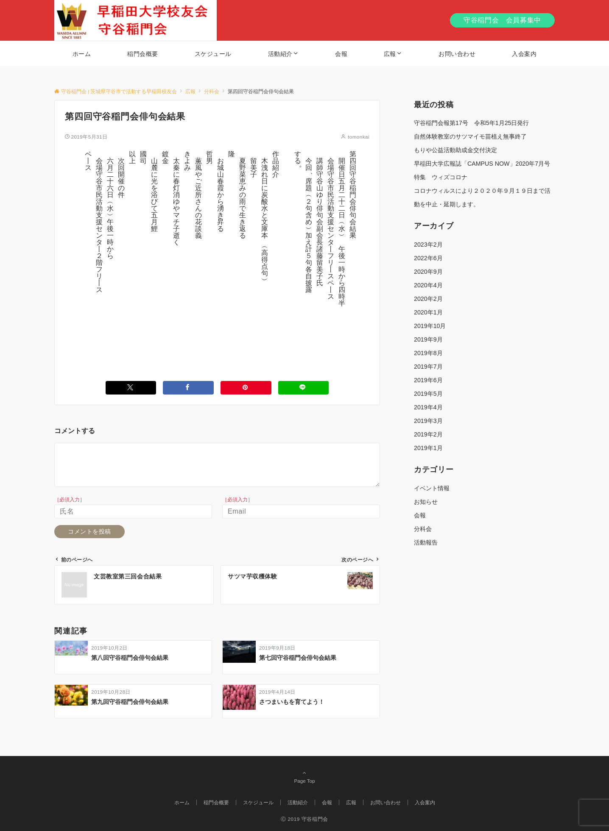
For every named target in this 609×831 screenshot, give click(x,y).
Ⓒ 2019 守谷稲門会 (304, 819)
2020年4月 (428, 285)
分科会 (423, 528)
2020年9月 (428, 271)
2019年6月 (428, 380)
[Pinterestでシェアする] (246, 387)
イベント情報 (432, 488)
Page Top (304, 777)
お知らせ (426, 501)
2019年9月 (428, 339)
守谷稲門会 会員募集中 (502, 20)
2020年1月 (428, 312)
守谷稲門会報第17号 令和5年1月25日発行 (471, 123)
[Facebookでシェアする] (188, 387)
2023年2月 (428, 244)
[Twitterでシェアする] (131, 387)
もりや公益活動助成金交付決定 (455, 150)
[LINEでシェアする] (303, 387)
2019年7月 (428, 366)
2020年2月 (428, 298)
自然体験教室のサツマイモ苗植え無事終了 (470, 136)
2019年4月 (428, 407)
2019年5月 (428, 393)
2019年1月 (428, 448)
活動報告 (426, 542)
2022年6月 (428, 258)
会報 (420, 515)
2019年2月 (428, 434)
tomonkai (358, 136)
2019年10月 (430, 325)
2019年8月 (428, 353)
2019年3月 (428, 420)
